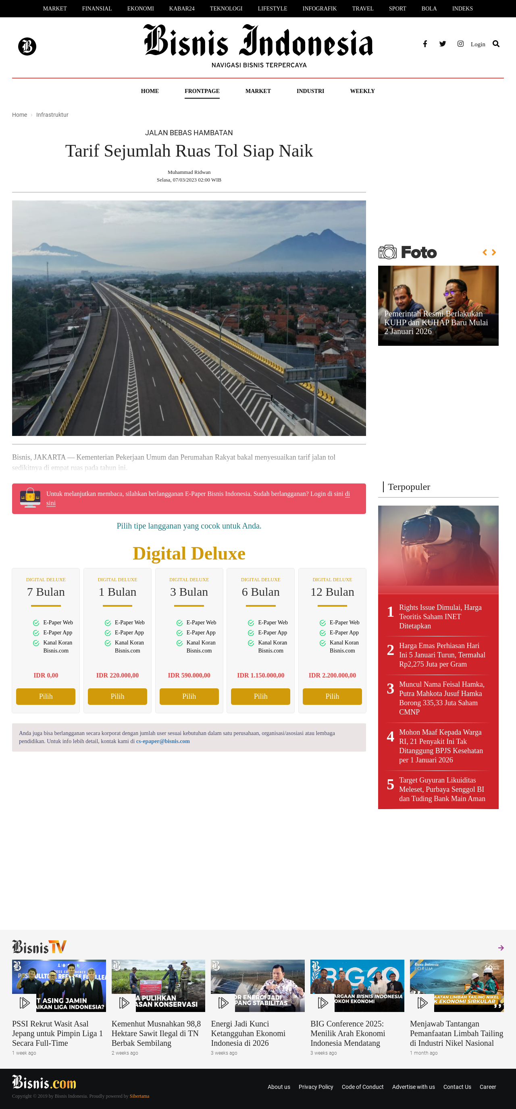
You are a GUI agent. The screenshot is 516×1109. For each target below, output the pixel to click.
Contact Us (457, 1087)
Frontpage (202, 91)
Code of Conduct (363, 1087)
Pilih (46, 696)
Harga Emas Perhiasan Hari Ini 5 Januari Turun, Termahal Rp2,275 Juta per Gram (442, 655)
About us (279, 1087)
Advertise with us (413, 1087)
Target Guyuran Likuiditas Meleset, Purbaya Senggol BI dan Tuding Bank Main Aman (442, 789)
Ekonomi (140, 9)
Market (55, 9)
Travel (363, 9)
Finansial (97, 9)
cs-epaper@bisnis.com (163, 741)
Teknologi (226, 9)
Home (150, 91)
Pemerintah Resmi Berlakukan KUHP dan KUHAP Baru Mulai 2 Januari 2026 (436, 322)
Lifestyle (272, 9)
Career (488, 1087)
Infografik (320, 9)
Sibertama (140, 1096)
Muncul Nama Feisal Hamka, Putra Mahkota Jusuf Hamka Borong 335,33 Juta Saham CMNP (442, 698)
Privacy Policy (316, 1087)
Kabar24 (182, 9)
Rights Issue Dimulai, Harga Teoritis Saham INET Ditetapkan (440, 616)
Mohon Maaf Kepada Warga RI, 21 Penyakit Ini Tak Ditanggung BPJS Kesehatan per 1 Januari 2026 (441, 746)
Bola (429, 9)
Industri (310, 91)
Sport (397, 9)
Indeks (462, 9)
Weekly (362, 91)
